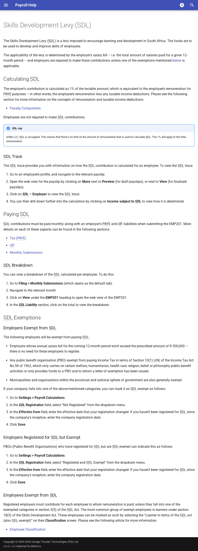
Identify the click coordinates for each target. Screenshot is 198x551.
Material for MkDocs (29, 546)
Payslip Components (25, 108)
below (176, 60)
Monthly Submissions (26, 253)
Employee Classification (28, 529)
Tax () (18, 238)
